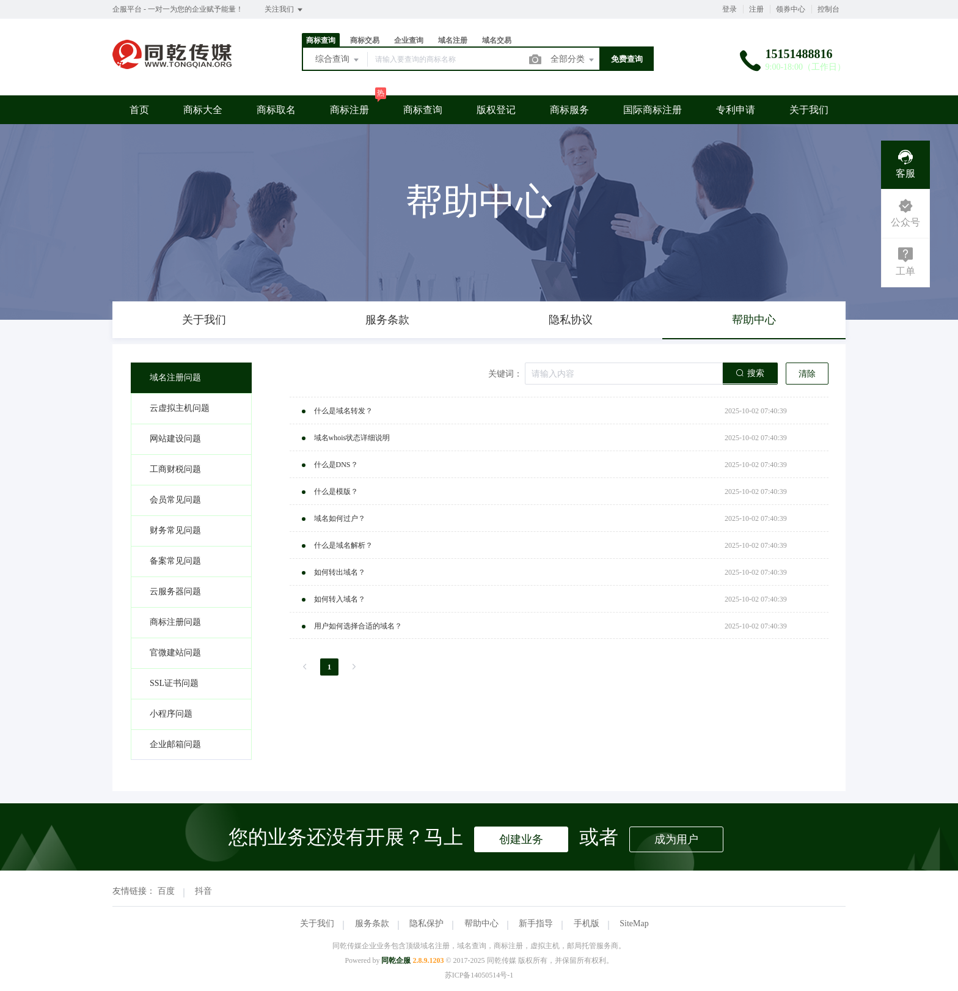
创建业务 (521, 839)
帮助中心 (481, 923)
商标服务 (569, 110)
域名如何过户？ (339, 518)
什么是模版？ (336, 491)
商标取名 (276, 110)
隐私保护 (426, 923)
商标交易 (364, 40)
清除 (807, 373)
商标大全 (202, 110)
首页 (139, 110)
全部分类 (573, 60)
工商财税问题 (175, 469)
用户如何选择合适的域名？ (358, 626)
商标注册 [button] (349, 110)
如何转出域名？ (339, 572)
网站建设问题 (175, 438)
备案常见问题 (175, 560)
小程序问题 (171, 713)
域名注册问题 (175, 377)
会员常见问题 (175, 499)
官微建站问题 (175, 652)
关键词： (505, 373)
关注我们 (284, 10)
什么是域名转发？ (343, 411)
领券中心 (790, 9)
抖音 (203, 891)
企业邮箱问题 (175, 744)
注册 (756, 9)
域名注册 (452, 40)
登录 (729, 9)
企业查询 (408, 40)
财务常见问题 (175, 530)
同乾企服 (396, 960)
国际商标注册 (652, 110)
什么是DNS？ (336, 464)
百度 (166, 891)
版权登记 (496, 110)
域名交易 (496, 40)
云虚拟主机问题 (180, 408)
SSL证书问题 (174, 683)
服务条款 (372, 923)
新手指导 (536, 923)
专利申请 (735, 110)
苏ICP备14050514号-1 (479, 975)
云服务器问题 (175, 591)
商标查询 (320, 40)
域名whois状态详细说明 (352, 437)
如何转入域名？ (339, 599)
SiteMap (634, 923)
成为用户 (676, 839)
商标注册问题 (175, 622)
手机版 (586, 923)
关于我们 (808, 110)
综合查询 (337, 60)
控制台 (828, 9)
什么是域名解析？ (343, 545)
